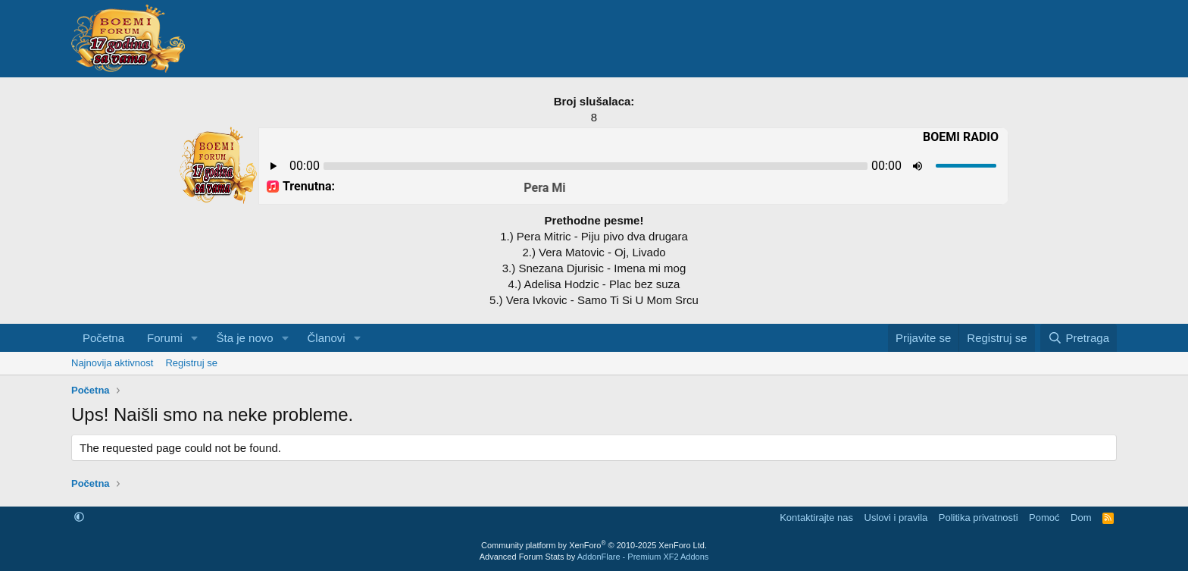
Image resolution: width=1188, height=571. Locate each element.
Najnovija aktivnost (112, 363)
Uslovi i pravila (896, 517)
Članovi (326, 337)
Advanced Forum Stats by (594, 556)
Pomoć (1044, 517)
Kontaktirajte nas (816, 517)
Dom (1081, 517)
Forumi (165, 337)
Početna (103, 337)
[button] (194, 338)
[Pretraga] (1078, 338)
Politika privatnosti (978, 517)
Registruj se (191, 363)
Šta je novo (245, 337)
